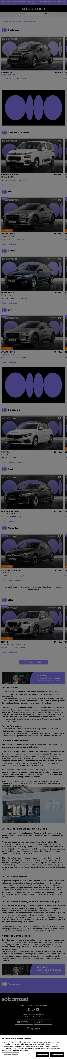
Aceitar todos (42, 1054)
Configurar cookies (10, 1054)
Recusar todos (57, 1054)
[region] (33, 1047)
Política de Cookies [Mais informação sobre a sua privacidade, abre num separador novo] (20, 1050)
